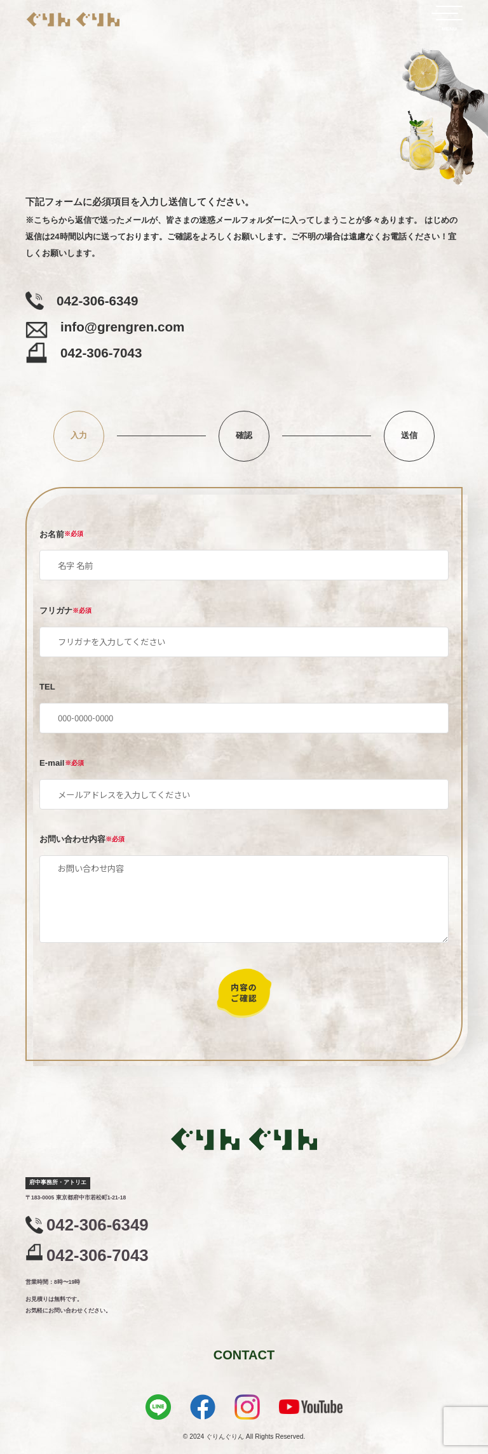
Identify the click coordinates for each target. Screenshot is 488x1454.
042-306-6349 (97, 1224)
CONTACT (244, 1355)
